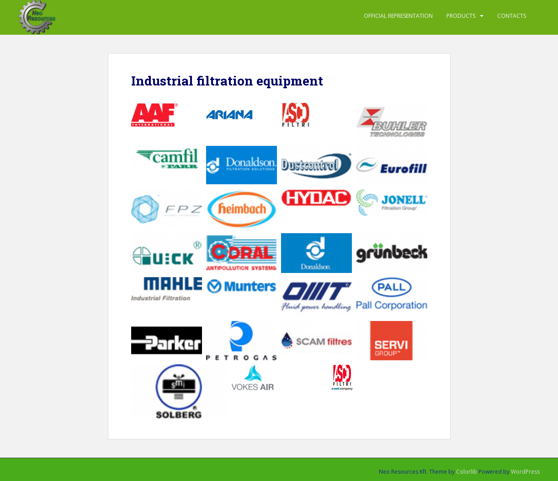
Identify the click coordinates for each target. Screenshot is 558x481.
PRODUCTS (460, 16)
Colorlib (466, 472)
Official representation (398, 16)
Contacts (511, 16)
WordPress (525, 472)
